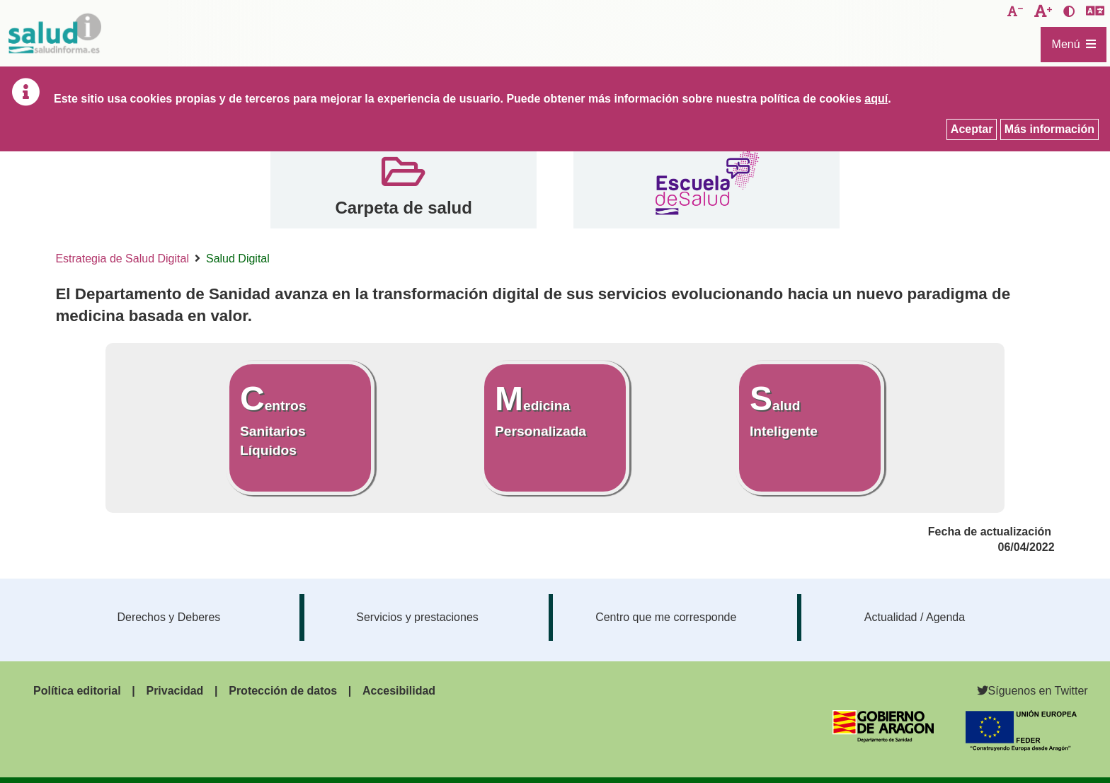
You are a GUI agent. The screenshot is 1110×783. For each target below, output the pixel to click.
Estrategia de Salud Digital (122, 259)
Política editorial (77, 691)
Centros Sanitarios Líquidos (273, 419)
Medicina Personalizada (540, 409)
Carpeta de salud (403, 207)
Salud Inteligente (784, 409)
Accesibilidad (398, 691)
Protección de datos (283, 691)
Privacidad (174, 691)
